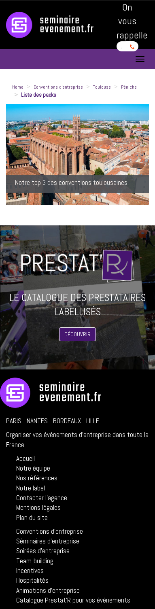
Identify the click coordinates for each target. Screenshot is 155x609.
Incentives (30, 570)
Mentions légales (38, 507)
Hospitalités (32, 580)
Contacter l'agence (41, 497)
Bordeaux (67, 420)
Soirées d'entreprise (43, 550)
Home (17, 87)
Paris (13, 420)
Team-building (34, 560)
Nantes (37, 420)
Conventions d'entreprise (58, 87)
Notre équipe (33, 468)
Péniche (129, 87)
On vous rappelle (127, 21)
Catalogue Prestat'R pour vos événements (73, 600)
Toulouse (102, 87)
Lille (92, 420)
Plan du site (32, 517)
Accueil (25, 458)
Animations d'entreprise (48, 590)
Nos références (36, 477)
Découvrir (77, 334)
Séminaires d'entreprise (47, 541)
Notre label (30, 488)
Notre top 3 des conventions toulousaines (71, 182)
